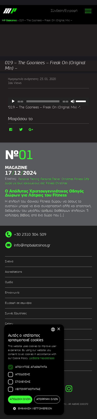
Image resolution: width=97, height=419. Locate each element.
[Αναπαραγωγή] (13, 101)
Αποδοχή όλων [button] (20, 399)
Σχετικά (9, 261)
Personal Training (28, 179)
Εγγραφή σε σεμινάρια (18, 303)
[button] (34, 408)
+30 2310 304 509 (30, 234)
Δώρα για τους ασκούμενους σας (25, 183)
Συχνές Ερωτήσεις (16, 313)
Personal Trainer (50, 179)
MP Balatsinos (9, 20)
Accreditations (13, 272)
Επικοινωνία (12, 292)
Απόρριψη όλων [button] (47, 399)
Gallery (9, 324)
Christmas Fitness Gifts (75, 179)
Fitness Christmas (56, 183)
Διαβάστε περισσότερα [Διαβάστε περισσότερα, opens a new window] (42, 358)
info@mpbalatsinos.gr (32, 245)
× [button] (58, 329)
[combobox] (53, 329)
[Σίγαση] (73, 101)
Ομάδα (9, 282)
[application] (48, 101)
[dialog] (34, 369)
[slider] (43, 101)
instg (68, 388)
